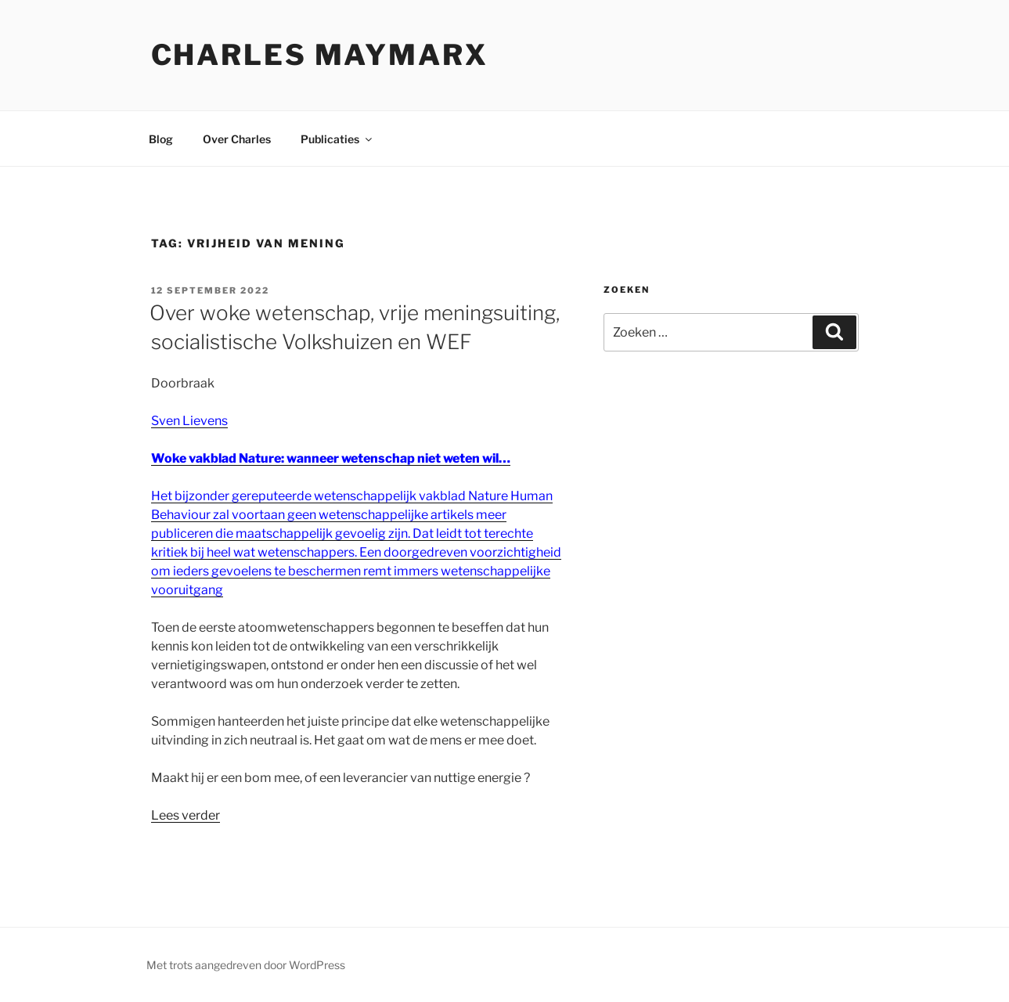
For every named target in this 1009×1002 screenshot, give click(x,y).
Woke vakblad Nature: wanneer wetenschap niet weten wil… (330, 458)
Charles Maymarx (319, 55)
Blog (161, 139)
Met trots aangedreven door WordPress (245, 964)
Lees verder (185, 815)
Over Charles (237, 139)
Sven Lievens (189, 420)
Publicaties (337, 139)
